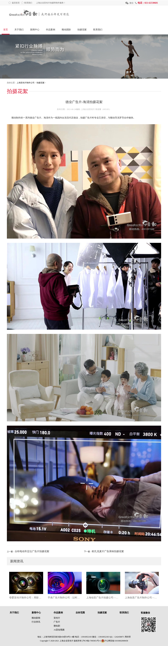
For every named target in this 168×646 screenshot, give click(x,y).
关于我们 (19, 29)
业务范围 (80, 612)
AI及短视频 (59, 629)
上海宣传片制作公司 (25, 83)
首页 (5, 29)
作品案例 (50, 29)
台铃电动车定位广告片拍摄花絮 (32, 551)
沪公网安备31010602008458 (114, 641)
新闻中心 (34, 29)
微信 (131, 3)
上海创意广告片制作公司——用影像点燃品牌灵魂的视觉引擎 (142, 597)
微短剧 (57, 626)
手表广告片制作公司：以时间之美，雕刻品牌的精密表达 (65, 597)
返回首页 (16, 3)
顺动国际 (66, 29)
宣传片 (57, 618)
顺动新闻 (36, 618)
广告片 (57, 622)
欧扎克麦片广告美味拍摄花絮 (108, 551)
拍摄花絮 (82, 29)
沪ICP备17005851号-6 (91, 641)
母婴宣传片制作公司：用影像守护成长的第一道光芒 (26, 597)
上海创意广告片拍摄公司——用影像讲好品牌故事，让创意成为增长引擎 (103, 597)
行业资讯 (36, 622)
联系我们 (28, 3)
